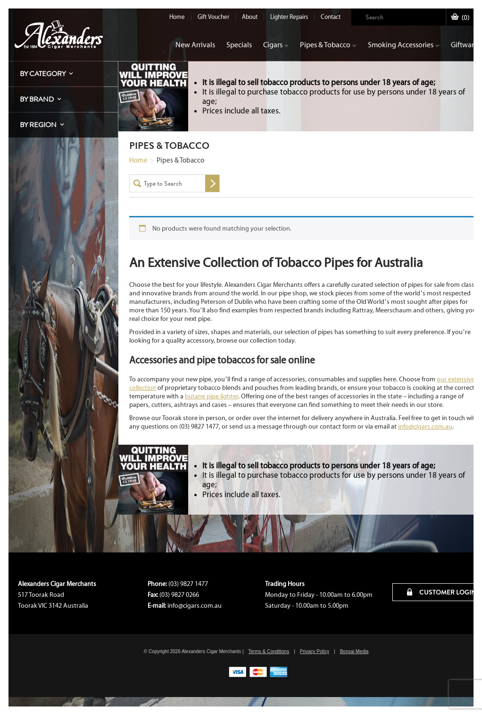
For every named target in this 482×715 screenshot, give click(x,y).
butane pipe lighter (211, 396)
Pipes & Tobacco (328, 44)
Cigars (276, 44)
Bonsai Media (354, 651)
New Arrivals (195, 44)
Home (177, 16)
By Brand (37, 99)
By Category (43, 74)
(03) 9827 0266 (179, 595)
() (460, 17)
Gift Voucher (213, 16)
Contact (331, 16)
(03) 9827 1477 (188, 584)
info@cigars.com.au (425, 426)
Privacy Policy (314, 651)
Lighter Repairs (289, 16)
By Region (38, 125)
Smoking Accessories (404, 44)
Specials (239, 44)
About (250, 16)
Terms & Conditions (268, 651)
